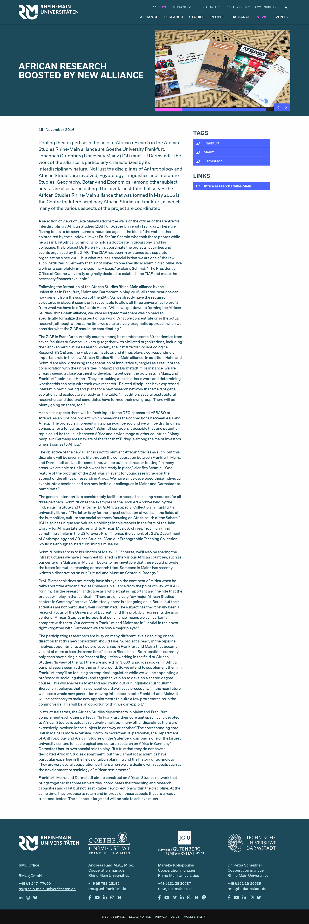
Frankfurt (211, 143)
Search (286, 7)
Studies (196, 17)
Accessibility (266, 7)
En (164, 7)
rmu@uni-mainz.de (174, 888)
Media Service (184, 7)
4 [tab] (252, 109)
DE (154, 7)
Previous (278, 107)
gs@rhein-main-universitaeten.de (47, 888)
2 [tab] (196, 109)
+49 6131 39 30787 (174, 883)
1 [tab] (169, 109)
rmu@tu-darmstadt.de (247, 888)
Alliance (149, 17)
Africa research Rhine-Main (227, 186)
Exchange (241, 17)
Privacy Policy (238, 7)
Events (280, 17)
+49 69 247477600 (35, 883)
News (262, 17)
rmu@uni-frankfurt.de (107, 888)
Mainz (209, 152)
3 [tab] (225, 109)
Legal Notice (210, 7)
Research (173, 17)
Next (286, 107)
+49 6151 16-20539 (244, 883)
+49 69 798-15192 (104, 883)
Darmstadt (213, 161)
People (217, 17)
